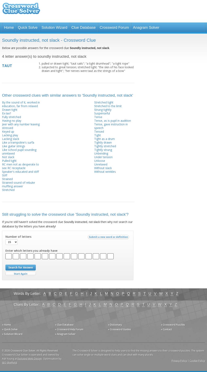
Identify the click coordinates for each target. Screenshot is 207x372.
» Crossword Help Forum (69, 329)
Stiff (4, 175)
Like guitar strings (13, 146)
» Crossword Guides (119, 329)
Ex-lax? (6, 113)
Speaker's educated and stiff (20, 172)
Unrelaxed (100, 164)
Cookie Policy (197, 360)
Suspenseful (102, 113)
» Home (6, 324)
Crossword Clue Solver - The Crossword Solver (21, 10)
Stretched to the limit (108, 106)
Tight (97, 135)
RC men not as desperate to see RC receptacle (20, 166)
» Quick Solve (10, 329)
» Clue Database (64, 324)
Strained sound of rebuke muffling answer (18, 184)
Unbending (101, 153)
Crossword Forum (114, 28)
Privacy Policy (179, 360)
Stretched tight (103, 102)
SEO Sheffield (9, 363)
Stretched (8, 190)
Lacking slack (10, 139)
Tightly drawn (103, 142)
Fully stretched (11, 117)
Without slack (103, 168)
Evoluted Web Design (30, 358)
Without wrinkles (105, 172)
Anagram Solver (146, 28)
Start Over (20, 274)
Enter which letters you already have (31, 251)
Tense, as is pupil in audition (112, 121)
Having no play (11, 121)
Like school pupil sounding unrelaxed (19, 151)
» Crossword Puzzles (173, 324)
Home (9, 28)
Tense (98, 117)
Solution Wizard (54, 28)
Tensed (99, 131)
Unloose (99, 161)
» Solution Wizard (12, 334)
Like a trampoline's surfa (18, 142)
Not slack (8, 157)
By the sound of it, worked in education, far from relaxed (21, 104)
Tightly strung (103, 150)
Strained (7, 179)
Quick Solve (28, 28)
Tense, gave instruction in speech (111, 126)
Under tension (103, 157)
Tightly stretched (105, 146)
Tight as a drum (104, 139)
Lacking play (10, 135)
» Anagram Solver (65, 334)
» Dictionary (115, 324)
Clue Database (83, 28)
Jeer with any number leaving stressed (21, 126)
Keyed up (8, 131)
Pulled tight (9, 161)
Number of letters (18, 237)
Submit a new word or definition (109, 238)
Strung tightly (102, 110)
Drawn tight (9, 110)
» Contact (166, 329)
